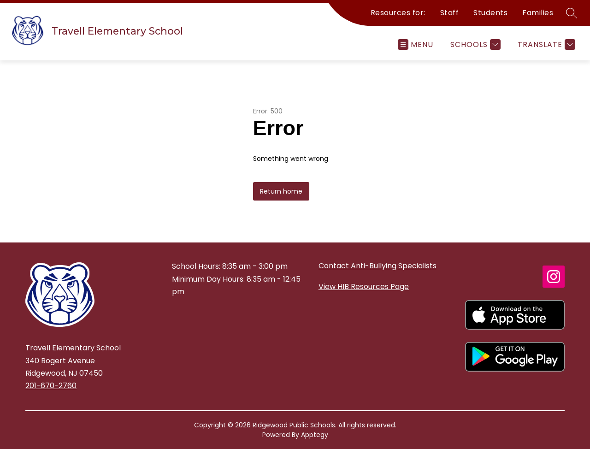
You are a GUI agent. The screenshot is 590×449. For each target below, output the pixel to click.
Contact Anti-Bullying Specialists (378, 265)
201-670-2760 (51, 385)
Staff (449, 12)
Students (490, 12)
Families (537, 12)
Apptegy (314, 434)
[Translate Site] (545, 44)
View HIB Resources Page (364, 286)
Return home (281, 191)
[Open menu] (415, 44)
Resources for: (398, 12)
